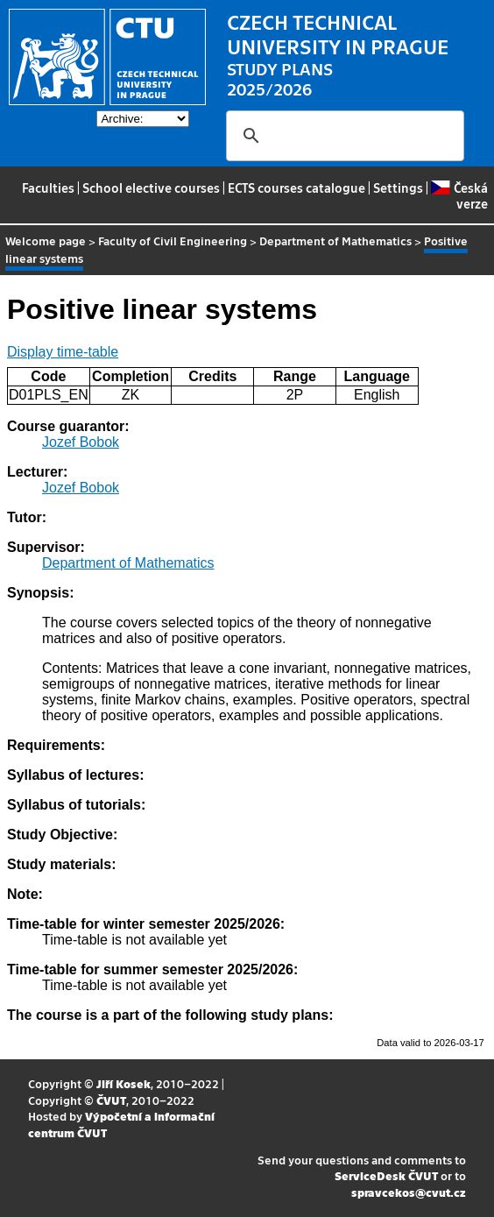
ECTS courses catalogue (296, 187)
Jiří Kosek (123, 1083)
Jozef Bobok (80, 442)
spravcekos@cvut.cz (408, 1192)
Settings (398, 187)
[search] (342, 135)
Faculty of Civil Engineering (172, 240)
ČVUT (111, 1100)
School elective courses (151, 187)
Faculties (48, 187)
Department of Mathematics (335, 240)
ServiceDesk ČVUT (386, 1175)
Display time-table (62, 351)
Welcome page (45, 240)
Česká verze (459, 195)
